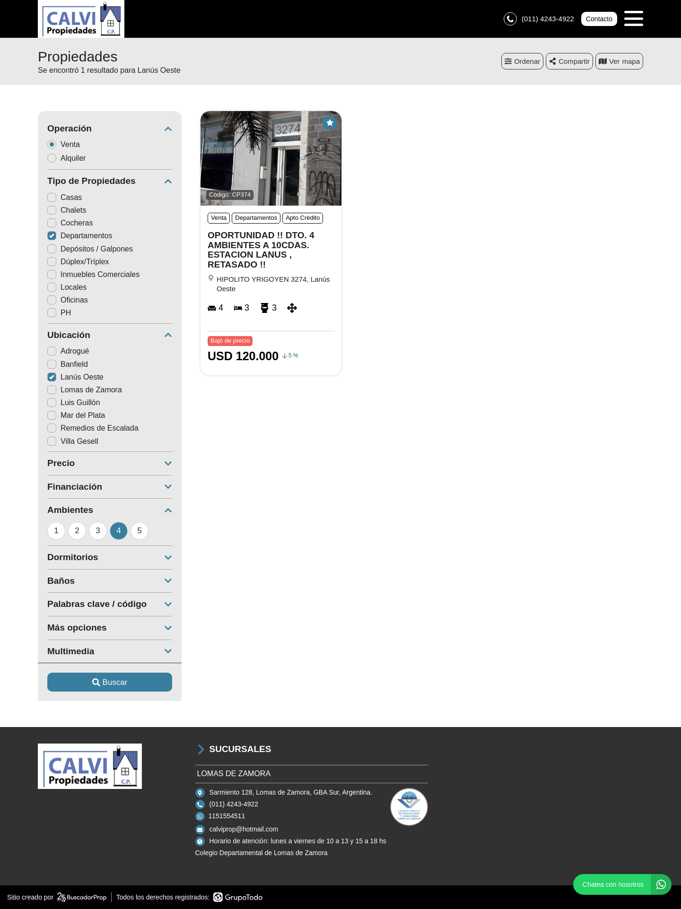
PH (59, 312)
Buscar (110, 682)
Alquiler (69, 158)
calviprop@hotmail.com (244, 829)
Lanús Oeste (75, 376)
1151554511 (227, 816)
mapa (619, 61)
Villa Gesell (72, 441)
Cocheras (70, 222)
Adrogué (68, 350)
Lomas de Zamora (84, 389)
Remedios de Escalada (93, 428)
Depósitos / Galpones (90, 248)
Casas (64, 197)
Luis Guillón (73, 402)
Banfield (67, 364)
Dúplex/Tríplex (78, 261)
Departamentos (79, 235)
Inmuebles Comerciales (93, 274)
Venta (66, 144)
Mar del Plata (76, 415)
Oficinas (67, 299)
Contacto (599, 19)
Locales (67, 287)
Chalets (66, 210)
